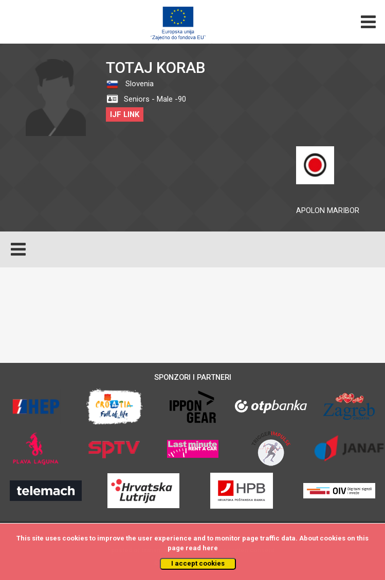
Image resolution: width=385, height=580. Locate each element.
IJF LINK (124, 114)
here (210, 548)
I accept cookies (198, 563)
